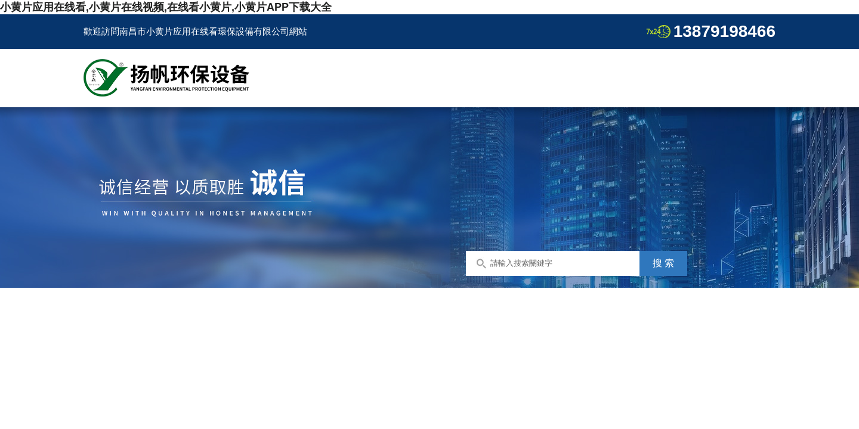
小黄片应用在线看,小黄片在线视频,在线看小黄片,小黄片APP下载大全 (166, 7)
